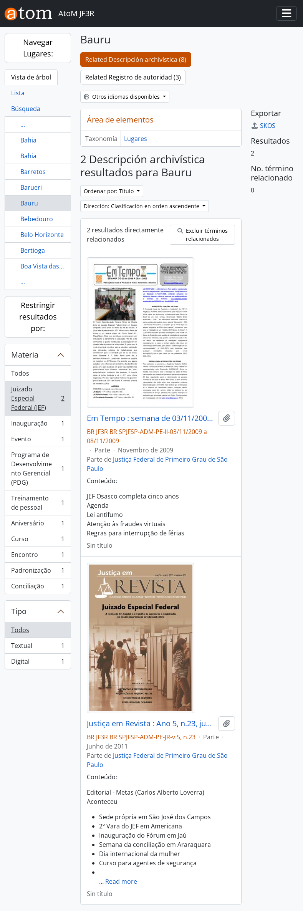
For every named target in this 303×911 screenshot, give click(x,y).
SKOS (263, 125)
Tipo (18, 611)
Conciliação (38, 587)
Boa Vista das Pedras (50, 266)
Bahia (28, 140)
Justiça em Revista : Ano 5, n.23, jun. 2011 (151, 723)
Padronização (38, 572)
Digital (38, 663)
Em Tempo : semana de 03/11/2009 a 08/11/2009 (151, 418)
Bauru (29, 203)
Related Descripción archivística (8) (135, 59)
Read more (121, 881)
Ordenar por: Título (109, 191)
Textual (38, 647)
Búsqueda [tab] (25, 108)
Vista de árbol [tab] (31, 77)
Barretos (33, 171)
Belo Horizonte (42, 234)
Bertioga (32, 250)
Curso (38, 540)
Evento (38, 440)
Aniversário (38, 524)
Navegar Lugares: (38, 48)
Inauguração (38, 425)
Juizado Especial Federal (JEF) (38, 398)
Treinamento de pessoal (38, 503)
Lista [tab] (18, 93)
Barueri (31, 187)
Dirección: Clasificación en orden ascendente (142, 206)
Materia (24, 354)
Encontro (38, 556)
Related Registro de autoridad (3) (133, 77)
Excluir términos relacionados (202, 234)
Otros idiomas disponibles (122, 96)
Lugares (135, 138)
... (22, 124)
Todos (20, 373)
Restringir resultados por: (38, 316)
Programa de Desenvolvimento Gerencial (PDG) (38, 469)
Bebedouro (36, 219)
